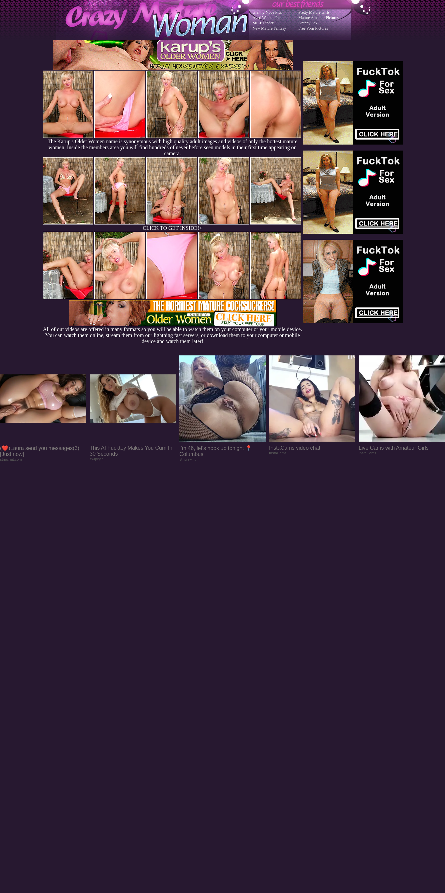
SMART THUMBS (234, 759)
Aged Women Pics (267, 17)
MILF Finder (263, 23)
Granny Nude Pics (267, 12)
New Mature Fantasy (269, 28)
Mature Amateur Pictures (318, 17)
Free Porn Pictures (313, 28)
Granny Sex (307, 23)
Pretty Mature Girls (313, 12)
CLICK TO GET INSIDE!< (172, 228)
